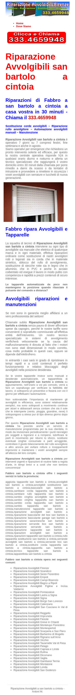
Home (19, 23)
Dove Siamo (23, 26)
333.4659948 (42, 117)
